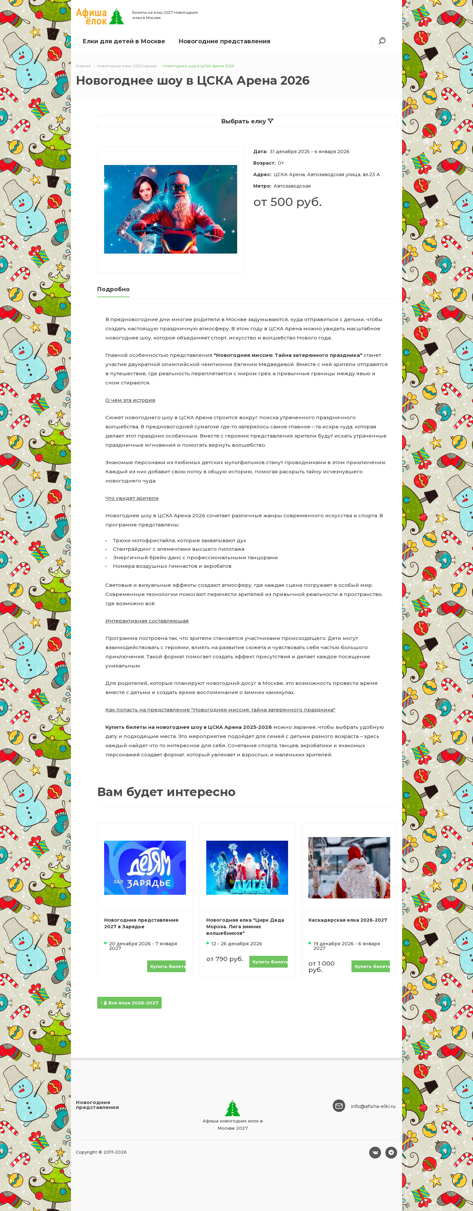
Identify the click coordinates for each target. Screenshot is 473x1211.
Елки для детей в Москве (123, 41)
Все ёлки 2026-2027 (129, 1002)
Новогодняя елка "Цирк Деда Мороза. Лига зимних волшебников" (245, 926)
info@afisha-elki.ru (373, 1106)
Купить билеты (168, 966)
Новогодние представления (224, 41)
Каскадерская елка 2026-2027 (347, 920)
